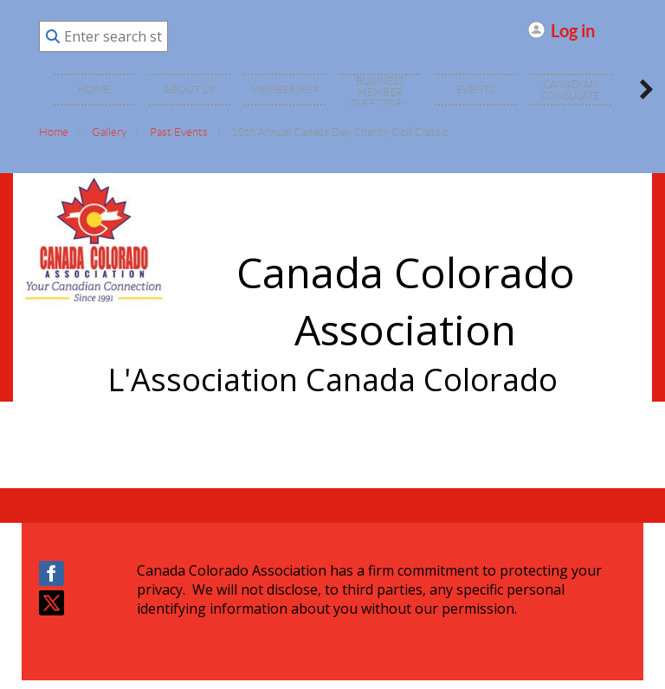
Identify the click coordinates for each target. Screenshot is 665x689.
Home (53, 132)
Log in (573, 30)
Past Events (179, 132)
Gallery (109, 132)
